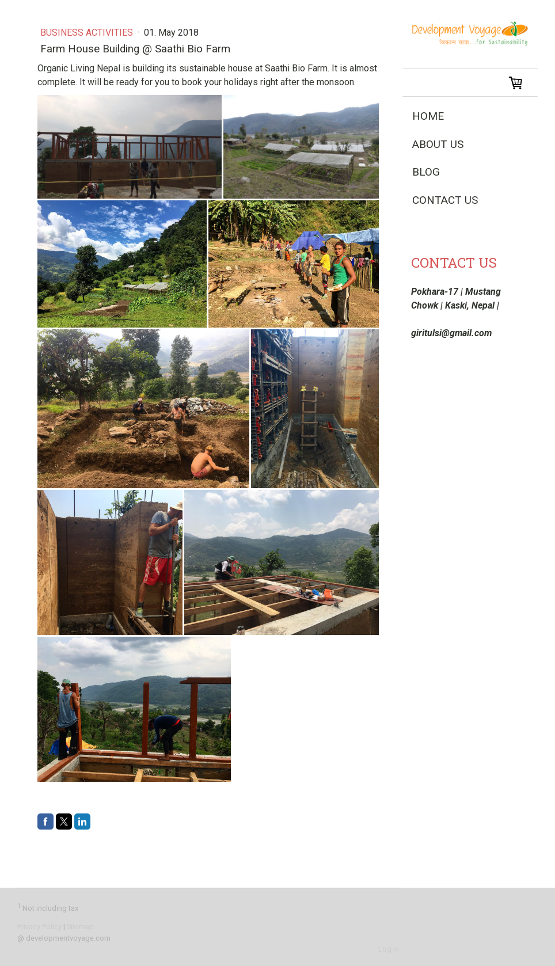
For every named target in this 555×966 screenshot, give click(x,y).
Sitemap (80, 926)
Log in (388, 949)
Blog (426, 171)
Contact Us (445, 200)
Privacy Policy (39, 926)
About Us (437, 144)
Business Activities (87, 32)
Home (428, 116)
